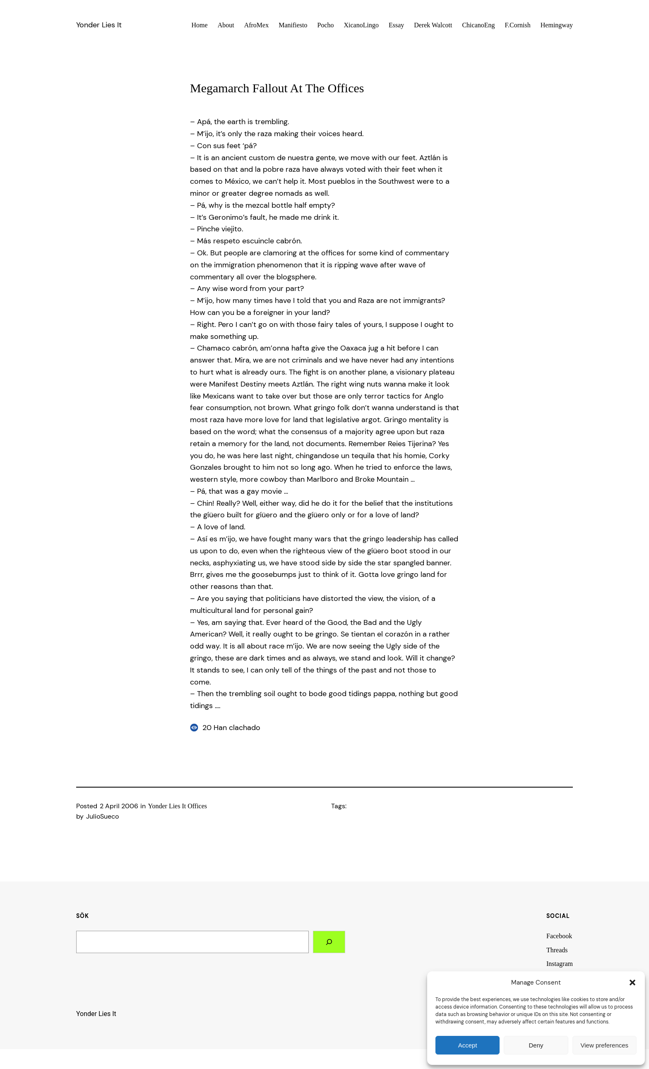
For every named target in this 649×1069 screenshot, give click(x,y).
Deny (536, 1045)
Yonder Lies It (99, 25)
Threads (557, 950)
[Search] (329, 942)
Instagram (559, 963)
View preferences (605, 1045)
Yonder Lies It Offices (177, 806)
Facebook (559, 935)
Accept (467, 1045)
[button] (632, 982)
